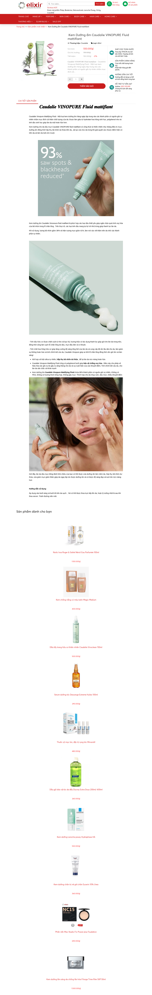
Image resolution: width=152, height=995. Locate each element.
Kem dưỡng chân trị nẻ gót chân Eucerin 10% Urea (76, 884)
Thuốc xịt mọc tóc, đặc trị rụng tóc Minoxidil (76, 742)
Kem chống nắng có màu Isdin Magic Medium (76, 600)
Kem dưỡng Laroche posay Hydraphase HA (76, 837)
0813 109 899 (125, 86)
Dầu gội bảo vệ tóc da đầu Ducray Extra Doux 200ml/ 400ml (76, 789)
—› (37, 26)
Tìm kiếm (100, 4)
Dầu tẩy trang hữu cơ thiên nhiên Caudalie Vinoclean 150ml (76, 647)
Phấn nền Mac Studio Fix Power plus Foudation (76, 932)
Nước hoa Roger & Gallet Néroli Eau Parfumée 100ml (76, 552)
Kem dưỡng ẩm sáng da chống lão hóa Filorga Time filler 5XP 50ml (76, 979)
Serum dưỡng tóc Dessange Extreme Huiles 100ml (76, 694)
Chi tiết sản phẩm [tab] (27, 101)
